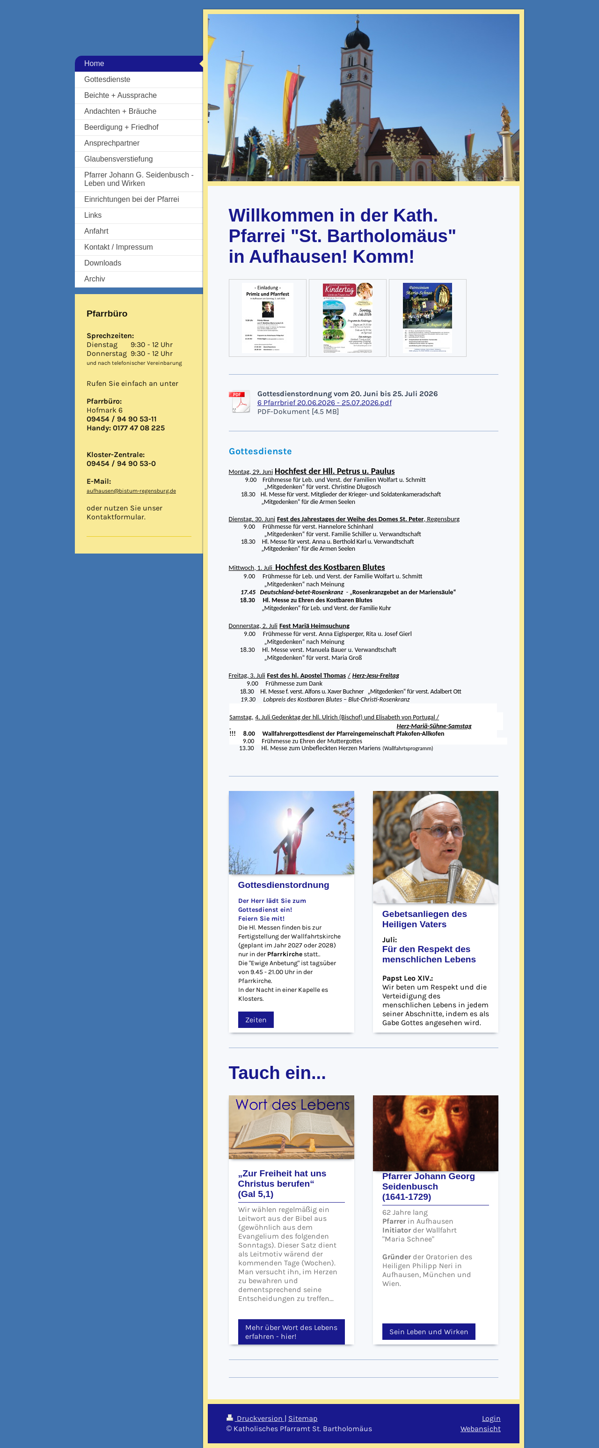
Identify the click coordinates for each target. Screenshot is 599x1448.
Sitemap (303, 1418)
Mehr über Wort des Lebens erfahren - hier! (291, 1332)
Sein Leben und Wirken (428, 1331)
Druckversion (255, 1418)
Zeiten (256, 1019)
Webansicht (480, 1428)
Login (491, 1418)
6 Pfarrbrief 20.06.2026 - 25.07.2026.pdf (324, 402)
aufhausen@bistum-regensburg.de (131, 491)
